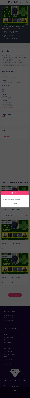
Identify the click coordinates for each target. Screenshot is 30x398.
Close (15, 203)
